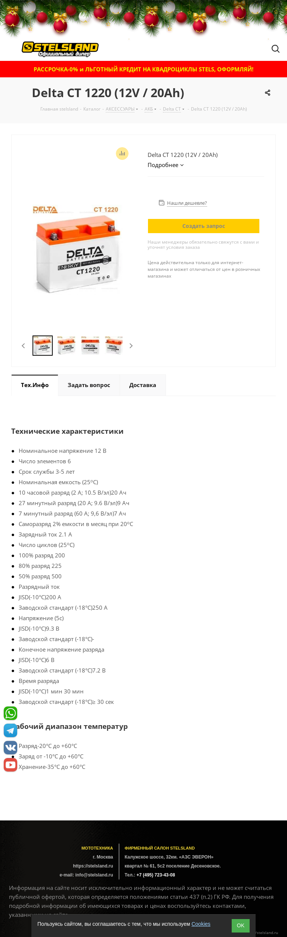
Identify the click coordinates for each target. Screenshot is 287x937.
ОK (240, 925)
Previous (23, 345)
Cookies (200, 924)
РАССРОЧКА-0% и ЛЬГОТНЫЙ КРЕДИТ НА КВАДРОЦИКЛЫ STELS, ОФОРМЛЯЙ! (143, 69)
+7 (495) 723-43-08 (155, 875)
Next (131, 345)
